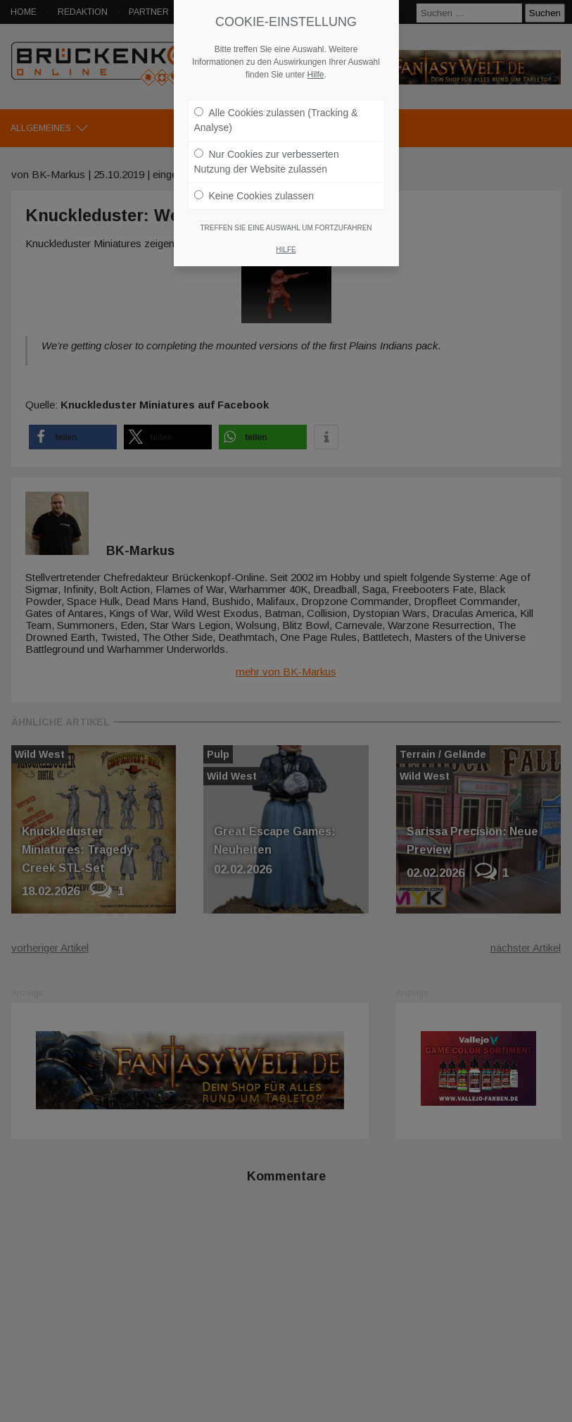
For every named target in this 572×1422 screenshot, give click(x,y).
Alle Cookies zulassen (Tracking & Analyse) (276, 113)
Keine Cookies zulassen (254, 188)
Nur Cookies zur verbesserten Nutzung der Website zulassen (266, 155)
